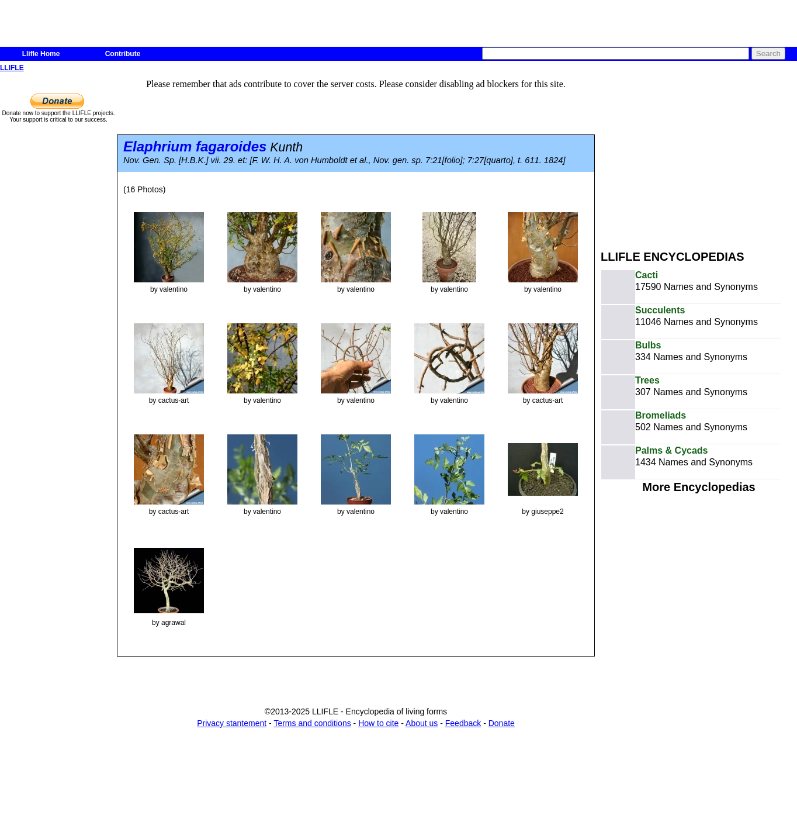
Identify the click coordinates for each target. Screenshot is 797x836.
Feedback (463, 723)
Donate (501, 723)
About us (422, 723)
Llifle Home (41, 54)
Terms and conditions (312, 723)
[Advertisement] (699, 157)
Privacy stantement (231, 723)
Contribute (123, 54)
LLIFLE (12, 68)
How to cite (378, 723)
